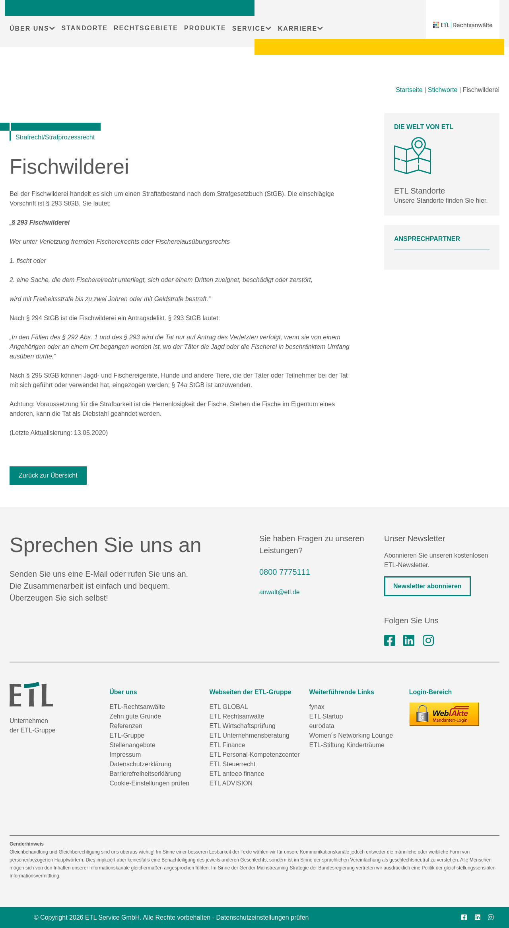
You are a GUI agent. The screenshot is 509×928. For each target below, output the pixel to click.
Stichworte (443, 89)
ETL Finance (227, 745)
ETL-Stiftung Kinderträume (347, 745)
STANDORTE (85, 28)
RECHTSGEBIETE (146, 28)
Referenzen (125, 725)
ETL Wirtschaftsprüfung (242, 725)
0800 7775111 (284, 572)
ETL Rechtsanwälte (236, 716)
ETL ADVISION (231, 783)
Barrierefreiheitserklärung (145, 773)
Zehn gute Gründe (135, 716)
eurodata (321, 725)
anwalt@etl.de (279, 592)
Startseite (409, 89)
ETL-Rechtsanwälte (137, 706)
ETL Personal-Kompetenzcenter (254, 754)
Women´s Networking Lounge (351, 735)
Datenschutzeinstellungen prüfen (262, 917)
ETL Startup (326, 716)
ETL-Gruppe (126, 735)
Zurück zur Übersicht (48, 475)
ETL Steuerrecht (232, 764)
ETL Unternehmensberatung (249, 735)
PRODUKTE (205, 28)
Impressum (125, 754)
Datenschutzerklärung (140, 764)
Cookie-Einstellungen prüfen (149, 783)
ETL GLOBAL (228, 706)
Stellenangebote (132, 745)
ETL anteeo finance (236, 773)
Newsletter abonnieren (427, 586)
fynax (316, 706)
